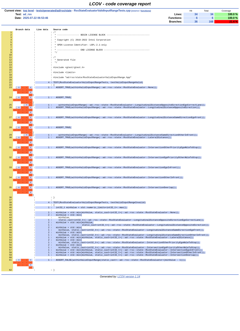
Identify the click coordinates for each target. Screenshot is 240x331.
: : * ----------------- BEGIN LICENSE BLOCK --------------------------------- (75, 36)
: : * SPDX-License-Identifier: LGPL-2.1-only (54, 48)
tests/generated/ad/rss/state (54, 10)
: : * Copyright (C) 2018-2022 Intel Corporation (55, 42)
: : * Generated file (38, 66)
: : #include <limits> (38, 81)
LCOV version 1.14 (129, 325)
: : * (28, 39)
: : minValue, (35, 255)
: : (27, 60)
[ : (79, 99)
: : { (28, 96)
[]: (103, 120)
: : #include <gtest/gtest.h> (42, 75)
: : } (28, 231)
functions (145, 11)
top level (28, 10)
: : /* (28, 33)
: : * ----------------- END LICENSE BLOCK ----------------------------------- (75, 54)
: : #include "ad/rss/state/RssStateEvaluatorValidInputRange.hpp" (66, 87)
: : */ (29, 57)
